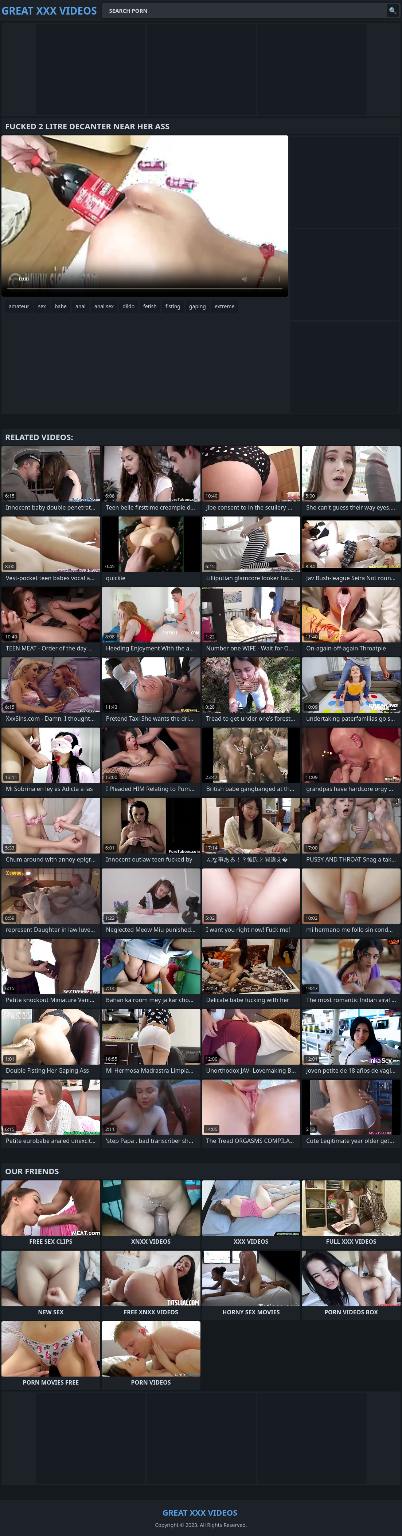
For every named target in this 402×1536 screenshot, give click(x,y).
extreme (224, 306)
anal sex (104, 306)
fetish (150, 306)
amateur (19, 306)
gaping (197, 306)
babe (61, 306)
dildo (128, 306)
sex (42, 306)
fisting (172, 306)
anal (80, 306)
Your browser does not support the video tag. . (144, 216)
